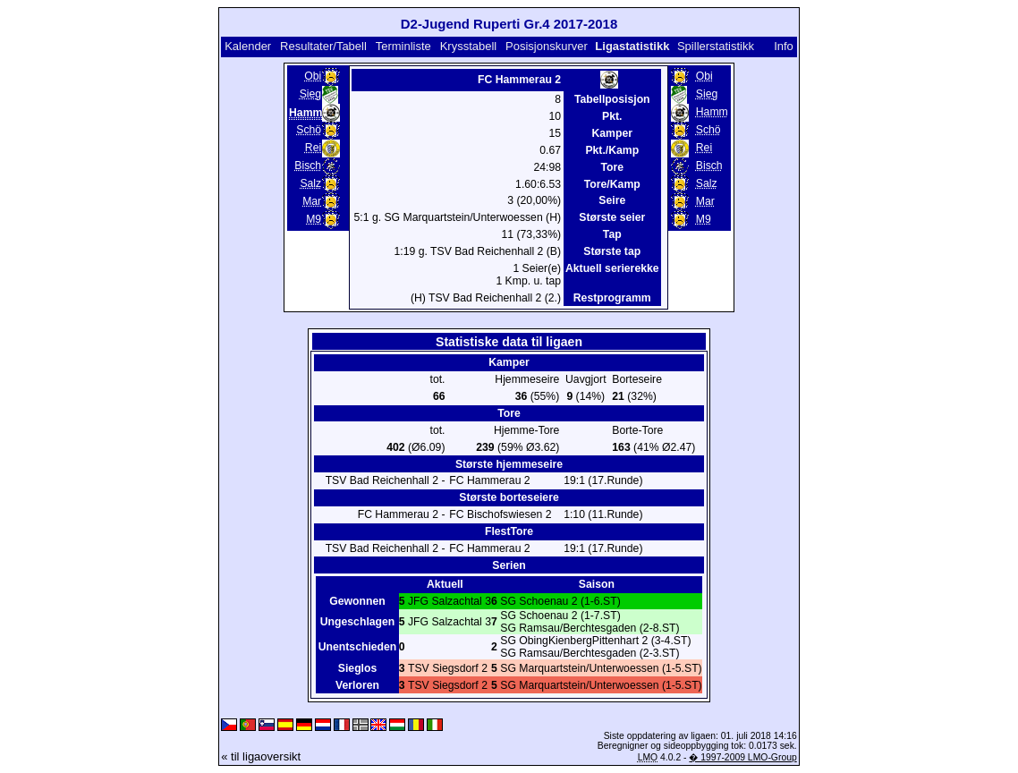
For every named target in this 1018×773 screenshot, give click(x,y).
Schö (308, 129)
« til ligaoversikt (261, 756)
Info (783, 46)
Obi (312, 76)
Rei (313, 147)
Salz (310, 183)
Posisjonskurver (546, 46)
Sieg (310, 94)
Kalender (248, 46)
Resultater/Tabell (323, 46)
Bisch (307, 165)
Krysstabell (468, 46)
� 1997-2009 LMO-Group (742, 757)
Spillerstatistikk (715, 46)
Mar (311, 201)
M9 (313, 219)
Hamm (712, 112)
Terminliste (403, 46)
